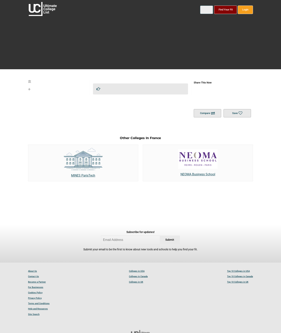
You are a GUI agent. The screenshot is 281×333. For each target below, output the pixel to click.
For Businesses (35, 287)
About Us (32, 271)
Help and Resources (38, 309)
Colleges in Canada (138, 276)
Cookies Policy (35, 292)
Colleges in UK (136, 282)
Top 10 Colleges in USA (238, 271)
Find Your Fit (226, 9)
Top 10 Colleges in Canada (240, 276)
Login (245, 9)
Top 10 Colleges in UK (237, 282)
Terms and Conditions (39, 303)
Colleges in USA (137, 271)
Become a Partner (37, 282)
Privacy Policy (35, 298)
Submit (169, 239)
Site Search (33, 314)
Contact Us (33, 276)
